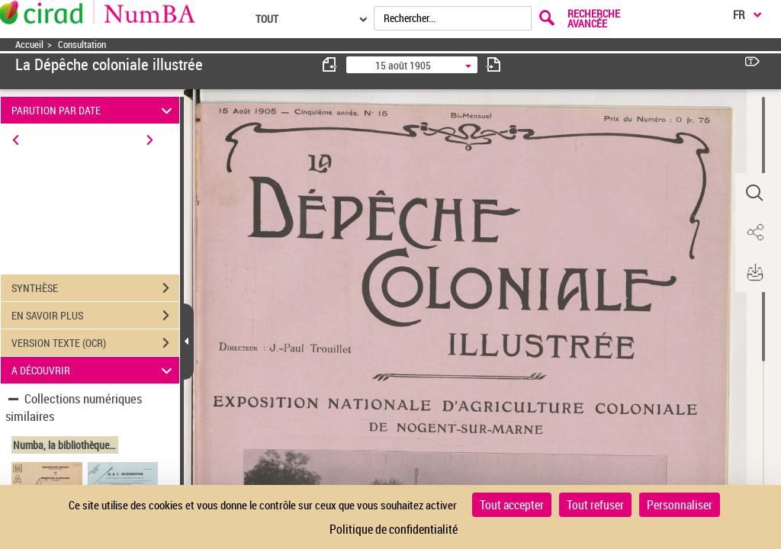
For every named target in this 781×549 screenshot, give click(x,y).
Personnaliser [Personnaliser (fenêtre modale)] (679, 504)
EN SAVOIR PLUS (95, 315)
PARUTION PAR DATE (94, 110)
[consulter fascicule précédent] (330, 64)
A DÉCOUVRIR (94, 370)
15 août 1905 (403, 65)
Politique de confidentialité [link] (393, 529)
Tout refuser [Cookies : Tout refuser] (595, 504)
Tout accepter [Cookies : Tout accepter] (512, 504)
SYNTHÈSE (95, 288)
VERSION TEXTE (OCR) (95, 343)
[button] (754, 193)
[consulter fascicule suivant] (493, 64)
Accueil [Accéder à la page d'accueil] (29, 44)
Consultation (82, 44)
